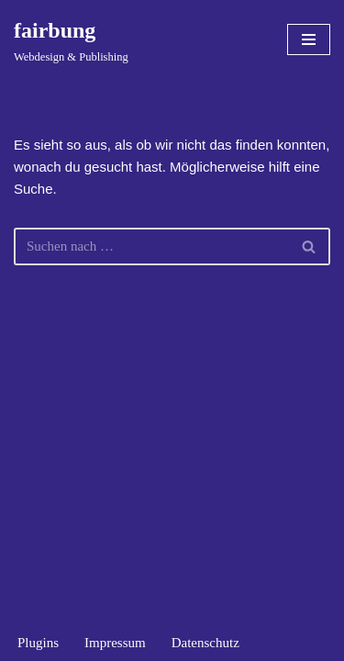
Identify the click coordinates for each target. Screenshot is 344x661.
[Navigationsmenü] (308, 39)
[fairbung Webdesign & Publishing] (71, 39)
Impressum (115, 642)
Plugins (38, 642)
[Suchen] (151, 246)
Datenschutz (205, 642)
